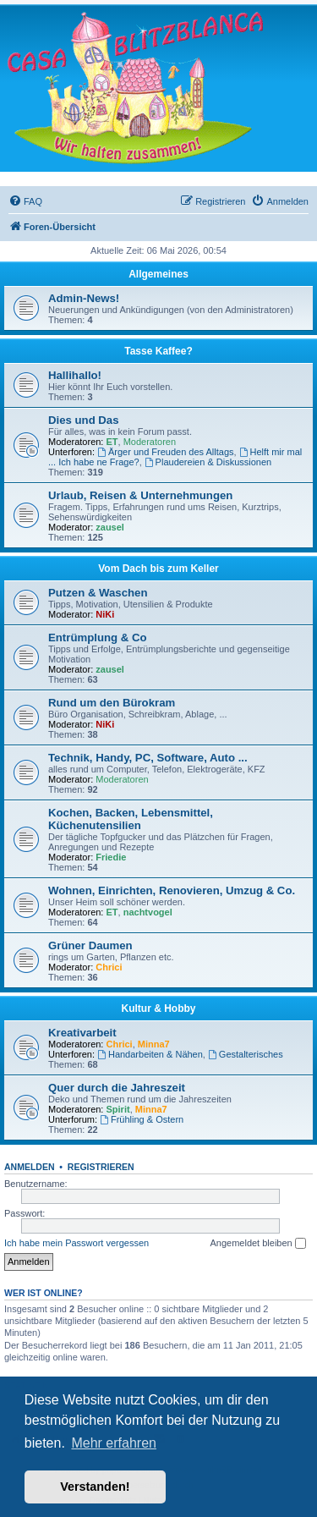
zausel (110, 527)
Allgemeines (158, 274)
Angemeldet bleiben (257, 1244)
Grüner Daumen (90, 945)
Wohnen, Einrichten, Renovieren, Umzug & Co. (171, 890)
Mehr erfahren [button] (113, 1443)
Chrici (109, 967)
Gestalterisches (245, 1054)
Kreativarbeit (82, 1032)
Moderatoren (149, 442)
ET (112, 442)
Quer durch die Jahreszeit (116, 1087)
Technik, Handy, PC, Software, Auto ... (148, 757)
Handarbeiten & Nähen (150, 1054)
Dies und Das (83, 420)
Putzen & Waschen (97, 592)
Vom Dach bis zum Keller (158, 568)
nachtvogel (147, 912)
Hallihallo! (74, 375)
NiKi (105, 614)
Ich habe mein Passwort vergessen (76, 1243)
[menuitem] (25, 201)
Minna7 (154, 1044)
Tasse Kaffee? (158, 351)
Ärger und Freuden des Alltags (165, 452)
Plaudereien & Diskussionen (208, 462)
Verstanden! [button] (94, 1486)
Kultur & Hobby (159, 1008)
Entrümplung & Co (97, 637)
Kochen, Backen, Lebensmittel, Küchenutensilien (130, 819)
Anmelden (29, 1167)
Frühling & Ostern (141, 1119)
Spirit (118, 1109)
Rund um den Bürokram (111, 702)
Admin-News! (83, 298)
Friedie (111, 857)
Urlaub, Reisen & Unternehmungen (140, 495)
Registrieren (101, 1167)
